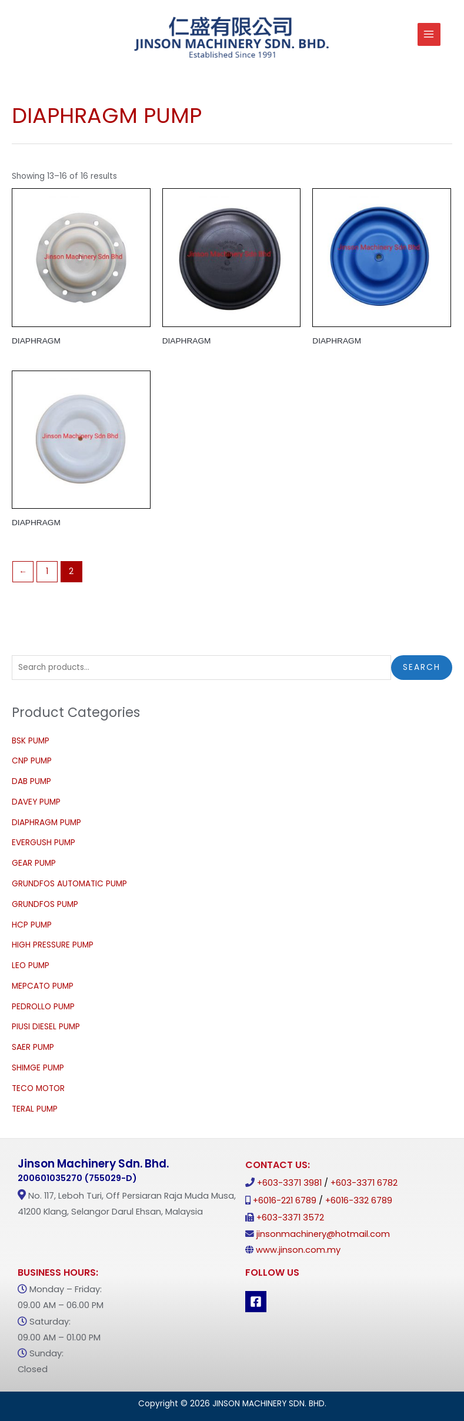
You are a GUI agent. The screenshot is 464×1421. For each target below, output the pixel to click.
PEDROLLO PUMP (43, 1006)
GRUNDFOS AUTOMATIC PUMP (69, 883)
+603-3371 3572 (290, 1217)
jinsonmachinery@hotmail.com (323, 1234)
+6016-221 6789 (284, 1200)
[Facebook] (255, 1301)
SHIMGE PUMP (38, 1067)
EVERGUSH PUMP (43, 842)
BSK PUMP (30, 740)
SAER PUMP (33, 1047)
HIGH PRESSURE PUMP (53, 944)
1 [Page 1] (47, 571)
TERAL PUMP (35, 1109)
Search (421, 667)
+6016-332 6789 (358, 1200)
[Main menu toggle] (429, 34)
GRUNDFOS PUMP (45, 904)
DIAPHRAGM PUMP (46, 822)
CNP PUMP (32, 760)
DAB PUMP (31, 781)
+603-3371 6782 (364, 1183)
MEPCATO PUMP (43, 986)
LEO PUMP (30, 965)
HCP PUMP (32, 924)
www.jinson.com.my (298, 1250)
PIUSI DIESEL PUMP (46, 1026)
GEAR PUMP (34, 863)
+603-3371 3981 (289, 1183)
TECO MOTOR (38, 1088)
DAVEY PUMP (36, 802)
